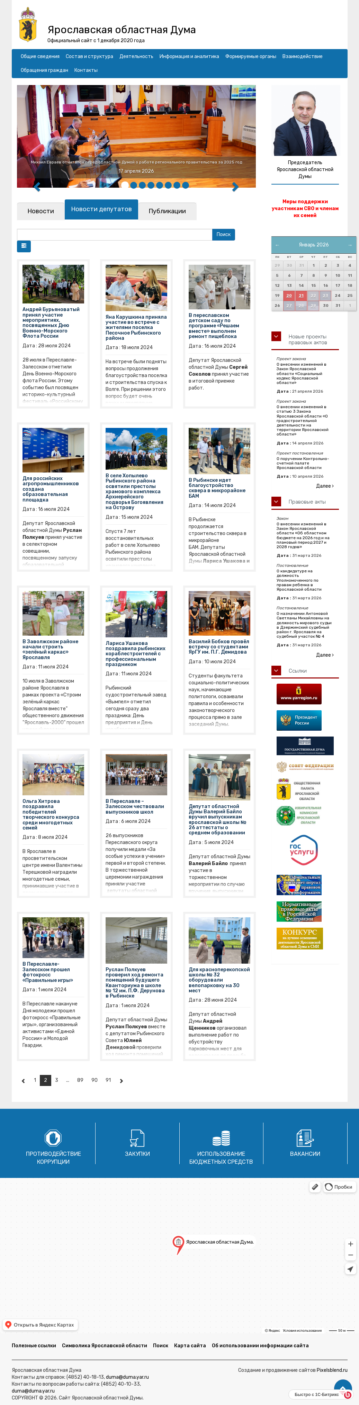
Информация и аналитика (189, 56)
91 (108, 1080)
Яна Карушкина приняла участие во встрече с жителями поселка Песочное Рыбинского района (136, 327)
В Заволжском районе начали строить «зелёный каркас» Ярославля (50, 650)
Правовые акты (307, 502)
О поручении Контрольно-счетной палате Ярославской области (303, 463)
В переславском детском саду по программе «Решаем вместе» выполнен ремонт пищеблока (214, 326)
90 (94, 1080)
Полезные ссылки (34, 1346)
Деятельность (136, 56)
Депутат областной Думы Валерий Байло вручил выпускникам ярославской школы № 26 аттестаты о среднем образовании (217, 820)
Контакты (86, 70)
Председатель (305, 163)
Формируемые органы (250, 56)
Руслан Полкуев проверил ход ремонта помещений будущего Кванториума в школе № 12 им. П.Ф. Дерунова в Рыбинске (135, 983)
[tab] (41, 211)
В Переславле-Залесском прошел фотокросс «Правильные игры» (48, 972)
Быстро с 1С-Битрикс (317, 1394)
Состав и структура (89, 56)
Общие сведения (40, 56)
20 (289, 295)
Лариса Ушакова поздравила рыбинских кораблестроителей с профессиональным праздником (135, 654)
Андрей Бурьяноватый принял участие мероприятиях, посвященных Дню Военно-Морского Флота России (51, 323)
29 (313, 305)
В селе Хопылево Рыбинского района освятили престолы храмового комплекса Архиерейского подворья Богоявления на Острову (134, 492)
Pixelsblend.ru (332, 1370)
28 (301, 305)
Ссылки (298, 671)
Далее (325, 486)
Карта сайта (190, 1346)
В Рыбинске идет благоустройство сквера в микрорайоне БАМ (217, 488)
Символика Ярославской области (104, 1346)
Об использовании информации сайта (260, 1346)
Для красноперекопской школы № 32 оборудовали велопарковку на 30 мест (219, 980)
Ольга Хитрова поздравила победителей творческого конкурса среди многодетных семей (51, 814)
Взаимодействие (302, 56)
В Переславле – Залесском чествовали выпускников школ (135, 806)
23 (325, 295)
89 (80, 1080)
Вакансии (305, 1154)
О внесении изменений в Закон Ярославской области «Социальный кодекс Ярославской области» (301, 373)
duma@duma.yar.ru (127, 1377)
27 (289, 305)
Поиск (160, 1346)
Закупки (137, 1154)
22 (313, 295)
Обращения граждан (44, 70)
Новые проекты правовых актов (308, 340)
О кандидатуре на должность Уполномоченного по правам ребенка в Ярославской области (299, 580)
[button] (24, 246)
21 (301, 295)
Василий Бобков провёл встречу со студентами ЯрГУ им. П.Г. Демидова (219, 647)
